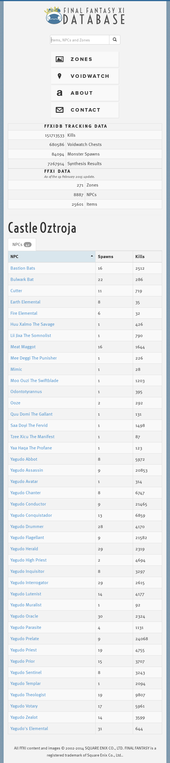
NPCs (22, 244)
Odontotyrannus (26, 391)
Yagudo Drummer (26, 526)
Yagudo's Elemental (29, 728)
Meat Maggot (23, 346)
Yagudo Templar (25, 683)
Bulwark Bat (22, 279)
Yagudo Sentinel (25, 672)
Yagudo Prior (22, 661)
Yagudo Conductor (28, 503)
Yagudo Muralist (25, 604)
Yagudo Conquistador (31, 515)
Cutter (16, 290)
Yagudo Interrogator (29, 582)
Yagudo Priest (23, 649)
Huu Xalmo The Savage (32, 324)
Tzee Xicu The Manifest (32, 436)
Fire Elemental (23, 313)
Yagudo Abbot (23, 459)
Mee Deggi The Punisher (33, 357)
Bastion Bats (22, 268)
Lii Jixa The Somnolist (30, 335)
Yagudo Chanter (25, 492)
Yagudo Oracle (24, 616)
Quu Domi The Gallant (31, 414)
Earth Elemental (25, 301)
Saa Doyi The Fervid (29, 425)
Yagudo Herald (24, 548)
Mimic (16, 369)
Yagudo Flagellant (27, 537)
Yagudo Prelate (24, 638)
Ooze (15, 402)
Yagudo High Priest (28, 559)
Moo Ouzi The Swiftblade (34, 380)
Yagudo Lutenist (25, 593)
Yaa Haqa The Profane (31, 447)
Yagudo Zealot (23, 717)
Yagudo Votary (23, 705)
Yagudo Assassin (26, 470)
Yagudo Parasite (25, 627)
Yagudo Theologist (28, 694)
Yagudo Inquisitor (27, 571)
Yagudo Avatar (24, 481)
